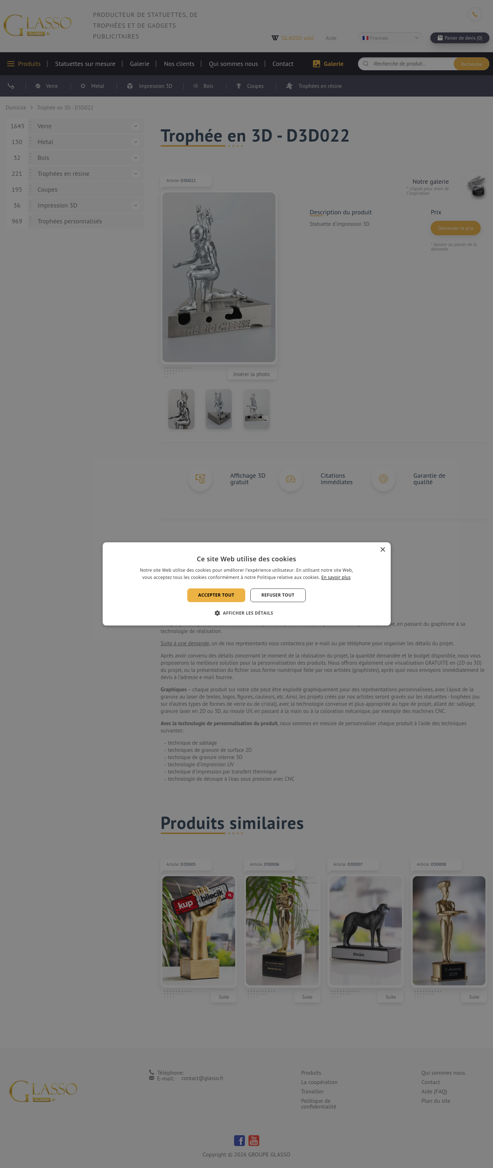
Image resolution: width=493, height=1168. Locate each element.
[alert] (246, 584)
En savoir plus (335, 578)
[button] (246, 613)
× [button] (382, 550)
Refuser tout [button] (278, 595)
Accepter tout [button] (216, 595)
